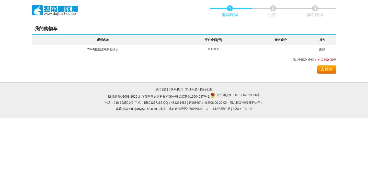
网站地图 (206, 89)
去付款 (326, 69)
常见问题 (191, 89)
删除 (322, 49)
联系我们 (176, 89)
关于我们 (162, 89)
